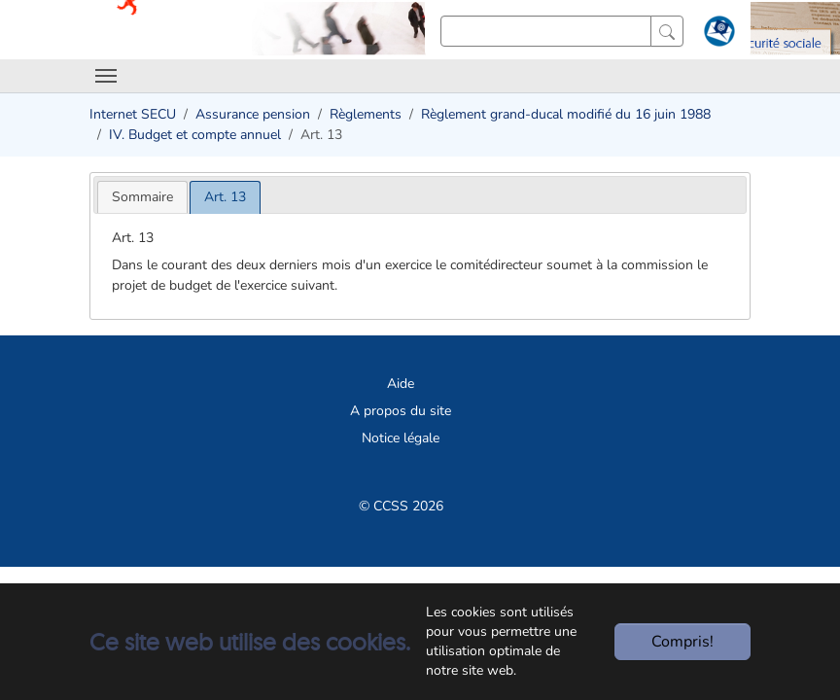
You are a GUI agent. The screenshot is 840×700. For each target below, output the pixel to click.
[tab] (142, 197)
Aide (400, 383)
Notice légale (400, 438)
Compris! (682, 641)
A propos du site (400, 411)
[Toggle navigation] (105, 75)
